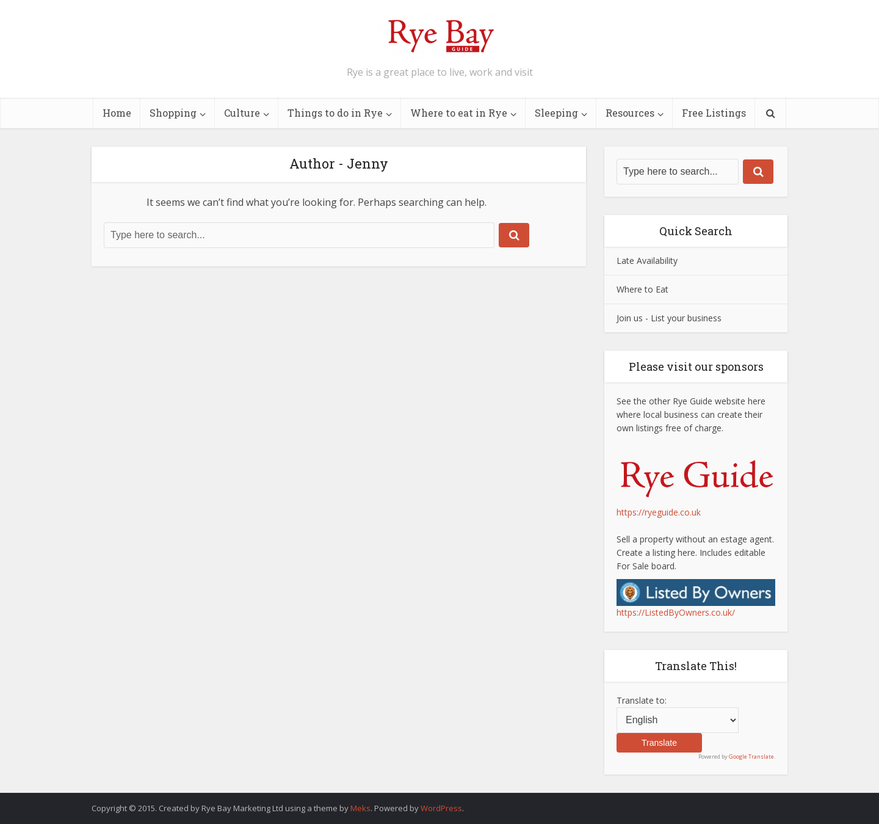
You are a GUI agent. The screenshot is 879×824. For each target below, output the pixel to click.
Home (117, 112)
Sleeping (556, 112)
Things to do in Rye (335, 112)
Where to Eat (642, 289)
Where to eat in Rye (458, 112)
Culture (242, 112)
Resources (630, 112)
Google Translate (751, 756)
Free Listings (714, 112)
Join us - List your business (669, 318)
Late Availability (647, 260)
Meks (360, 808)
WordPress (441, 808)
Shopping (173, 112)
